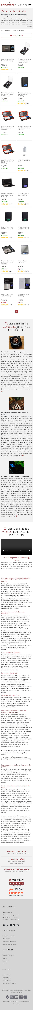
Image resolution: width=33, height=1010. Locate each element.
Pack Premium (7, 980)
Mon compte (6, 938)
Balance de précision (18, 30)
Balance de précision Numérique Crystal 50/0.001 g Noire (7, 94)
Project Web (16, 1004)
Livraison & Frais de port (9, 944)
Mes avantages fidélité (9, 941)
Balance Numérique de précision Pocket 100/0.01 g (7, 262)
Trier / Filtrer (16, 35)
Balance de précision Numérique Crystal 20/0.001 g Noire (24, 61)
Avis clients (6, 964)
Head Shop (7, 30)
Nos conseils (6, 961)
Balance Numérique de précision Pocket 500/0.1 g (7, 195)
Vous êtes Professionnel (9, 983)
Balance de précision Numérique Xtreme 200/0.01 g (24, 128)
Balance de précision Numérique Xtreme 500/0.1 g (7, 161)
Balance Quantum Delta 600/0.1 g (23, 194)
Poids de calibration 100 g (24, 160)
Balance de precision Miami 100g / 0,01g (7, 60)
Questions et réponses (9, 955)
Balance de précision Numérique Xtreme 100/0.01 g (7, 128)
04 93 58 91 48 (7, 912)
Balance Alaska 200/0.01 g (22, 261)
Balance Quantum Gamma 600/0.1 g (23, 227)
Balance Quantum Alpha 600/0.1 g (7, 295)
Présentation (6, 975)
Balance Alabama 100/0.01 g (23, 295)
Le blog (5, 958)
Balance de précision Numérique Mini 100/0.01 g (24, 94)
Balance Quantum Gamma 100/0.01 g (7, 227)
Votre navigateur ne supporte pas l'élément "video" (16, 547)
